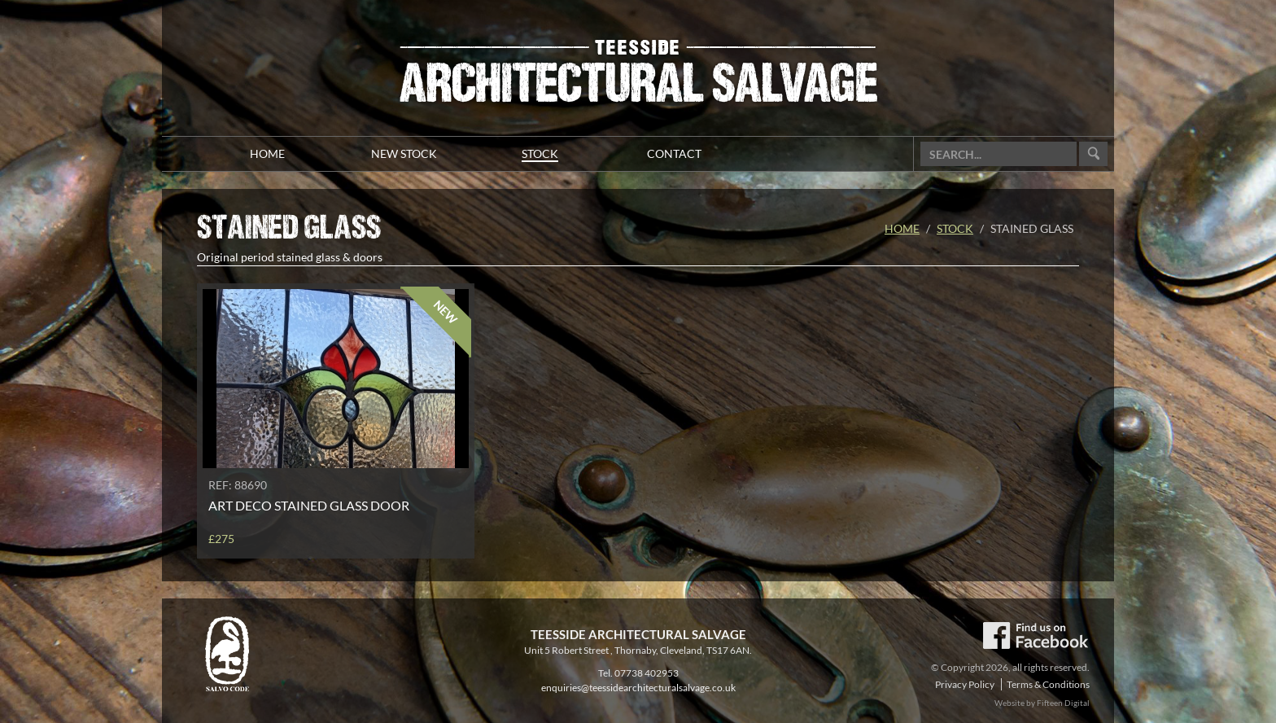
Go (1093, 154)
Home (902, 228)
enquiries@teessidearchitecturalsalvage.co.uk (638, 687)
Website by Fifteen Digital (1042, 703)
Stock (955, 228)
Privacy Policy (964, 684)
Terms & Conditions (1048, 684)
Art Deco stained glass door (308, 505)
